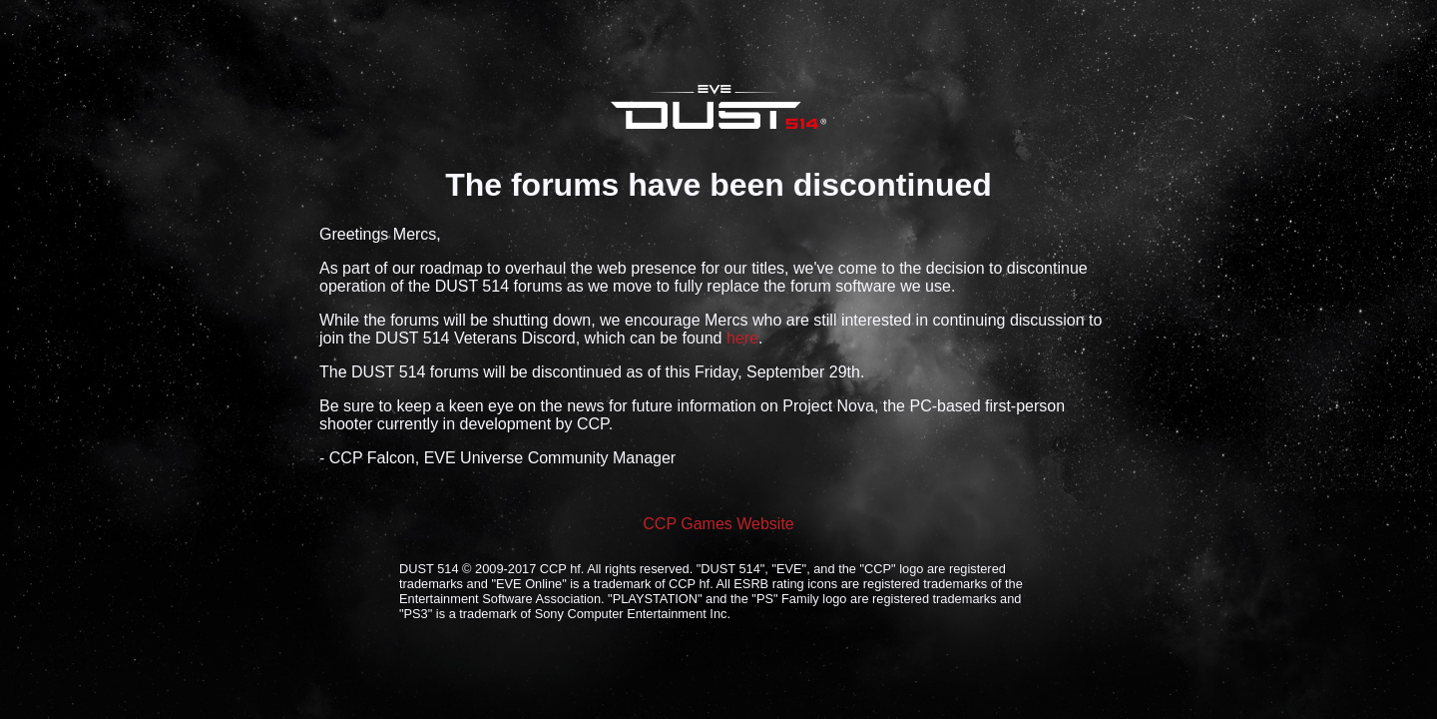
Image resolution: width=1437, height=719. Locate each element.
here (742, 338)
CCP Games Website (718, 523)
